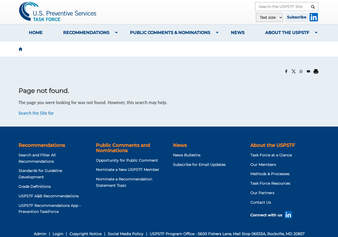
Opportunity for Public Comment (127, 160)
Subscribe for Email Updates (199, 164)
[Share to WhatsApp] (301, 71)
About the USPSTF (287, 32)
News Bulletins (186, 155)
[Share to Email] (308, 71)
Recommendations (86, 32)
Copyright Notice (85, 233)
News (238, 32)
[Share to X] (293, 71)
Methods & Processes (269, 173)
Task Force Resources (270, 183)
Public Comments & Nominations (170, 32)
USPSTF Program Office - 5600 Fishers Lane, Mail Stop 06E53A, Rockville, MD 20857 (227, 233)
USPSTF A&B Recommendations (48, 196)
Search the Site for (36, 113)
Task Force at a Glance (271, 155)
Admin (40, 233)
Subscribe (296, 17)
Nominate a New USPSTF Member (127, 169)
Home (36, 32)
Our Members (263, 164)
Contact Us (260, 202)
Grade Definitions (34, 186)
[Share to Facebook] (286, 71)
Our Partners (262, 192)
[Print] (315, 71)
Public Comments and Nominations (123, 148)
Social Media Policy (125, 233)
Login (58, 233)
